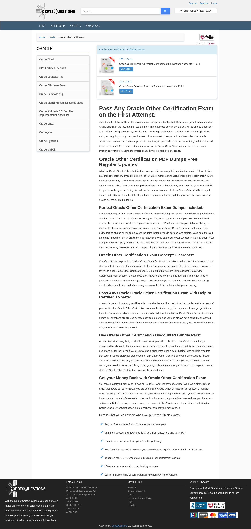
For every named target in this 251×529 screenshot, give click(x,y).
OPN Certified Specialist (52, 68)
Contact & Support (136, 491)
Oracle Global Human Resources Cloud (61, 103)
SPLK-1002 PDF (74, 505)
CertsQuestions (120, 526)
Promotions (92, 26)
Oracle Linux (46, 124)
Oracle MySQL (47, 150)
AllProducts (58, 26)
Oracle (52, 37)
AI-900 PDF (71, 512)
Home (42, 26)
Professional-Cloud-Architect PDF (81, 487)
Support (193, 3)
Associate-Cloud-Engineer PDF (80, 494)
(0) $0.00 (195, 10)
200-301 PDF (72, 508)
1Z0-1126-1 (125, 59)
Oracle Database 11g (51, 94)
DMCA (131, 494)
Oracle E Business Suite (52, 85)
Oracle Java (45, 132)
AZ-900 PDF (72, 498)
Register (204, 3)
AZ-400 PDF (72, 501)
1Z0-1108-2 (125, 81)
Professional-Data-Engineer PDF (81, 491)
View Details (126, 69)
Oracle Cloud (46, 60)
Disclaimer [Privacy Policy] (140, 498)
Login (214, 3)
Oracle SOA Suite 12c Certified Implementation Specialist (56, 113)
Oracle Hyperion (48, 141)
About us (75, 26)
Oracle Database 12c (51, 77)
